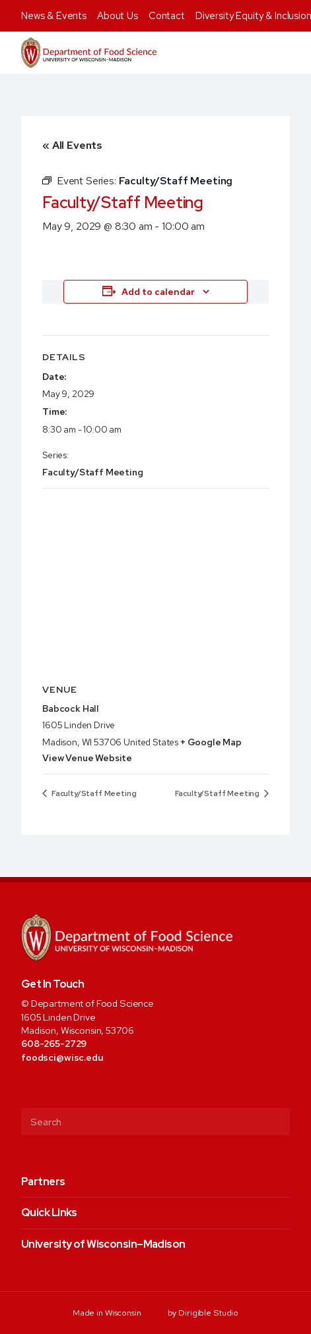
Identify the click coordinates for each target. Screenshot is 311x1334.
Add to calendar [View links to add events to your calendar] (158, 292)
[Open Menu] (293, 52)
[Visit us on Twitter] (45, 1086)
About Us (117, 15)
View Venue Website (87, 758)
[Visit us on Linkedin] (81, 1086)
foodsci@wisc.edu (62, 1057)
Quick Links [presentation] (49, 1212)
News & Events (53, 15)
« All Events (72, 145)
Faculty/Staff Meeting (92, 472)
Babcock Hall (70, 708)
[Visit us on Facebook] (27, 1086)
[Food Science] (88, 53)
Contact (167, 15)
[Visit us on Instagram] (63, 1086)
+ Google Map (211, 742)
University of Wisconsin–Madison (103, 1244)
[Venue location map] (155, 583)
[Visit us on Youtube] (99, 1086)
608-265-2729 (53, 1043)
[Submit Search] (274, 1121)
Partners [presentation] (43, 1181)
